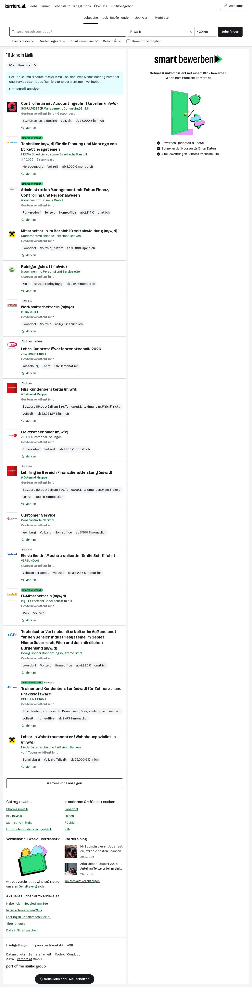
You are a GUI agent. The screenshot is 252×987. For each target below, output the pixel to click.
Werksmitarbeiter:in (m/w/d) (47, 307)
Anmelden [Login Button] (234, 6)
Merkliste (162, 18)
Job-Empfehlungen (116, 18)
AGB (70, 945)
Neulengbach (97, 711)
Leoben (36, 711)
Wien (76, 711)
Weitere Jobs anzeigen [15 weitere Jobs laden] (64, 783)
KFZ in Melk (14, 816)
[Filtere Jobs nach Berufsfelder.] (25, 41)
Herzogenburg (33, 166)
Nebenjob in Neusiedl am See (27, 903)
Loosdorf (29, 248)
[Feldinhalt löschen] (190, 32)
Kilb (67, 829)
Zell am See (56, 406)
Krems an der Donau (57, 711)
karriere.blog (76, 839)
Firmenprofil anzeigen (24, 89)
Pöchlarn (71, 822)
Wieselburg (31, 366)
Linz (83, 406)
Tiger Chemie (15, 924)
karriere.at (49, 896)
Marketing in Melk (19, 822)
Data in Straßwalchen (22, 930)
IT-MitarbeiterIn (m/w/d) (43, 596)
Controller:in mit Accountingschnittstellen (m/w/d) (69, 103)
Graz (84, 711)
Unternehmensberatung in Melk (29, 829)
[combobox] (67, 32)
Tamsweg (72, 406)
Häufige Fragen (17, 945)
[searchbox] (67, 32)
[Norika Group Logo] (26, 967)
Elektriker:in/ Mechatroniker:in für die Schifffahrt (68, 555)
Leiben (69, 816)
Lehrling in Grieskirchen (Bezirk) (28, 917)
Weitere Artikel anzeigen (82, 881)
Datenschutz (15, 954)
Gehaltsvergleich (31, 886)
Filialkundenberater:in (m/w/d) (49, 389)
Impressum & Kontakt (48, 945)
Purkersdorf (32, 212)
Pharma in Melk (17, 809)
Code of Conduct (67, 954)
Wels (105, 406)
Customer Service (38, 515)
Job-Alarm (142, 18)
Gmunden (94, 406)
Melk (29, 55)
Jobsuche (90, 18)
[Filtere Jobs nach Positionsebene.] (86, 41)
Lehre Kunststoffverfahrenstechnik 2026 (61, 349)
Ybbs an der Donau (36, 573)
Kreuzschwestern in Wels (24, 910)
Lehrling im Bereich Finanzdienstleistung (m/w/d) (66, 472)
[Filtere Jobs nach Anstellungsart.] (54, 41)
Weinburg (29, 532)
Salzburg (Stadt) (35, 406)
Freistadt (117, 406)
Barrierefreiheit (40, 954)
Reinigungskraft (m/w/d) (44, 266)
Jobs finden (230, 31)
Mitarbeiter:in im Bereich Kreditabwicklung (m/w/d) (69, 231)
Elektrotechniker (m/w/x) (44, 432)
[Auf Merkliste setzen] (28, 127)
